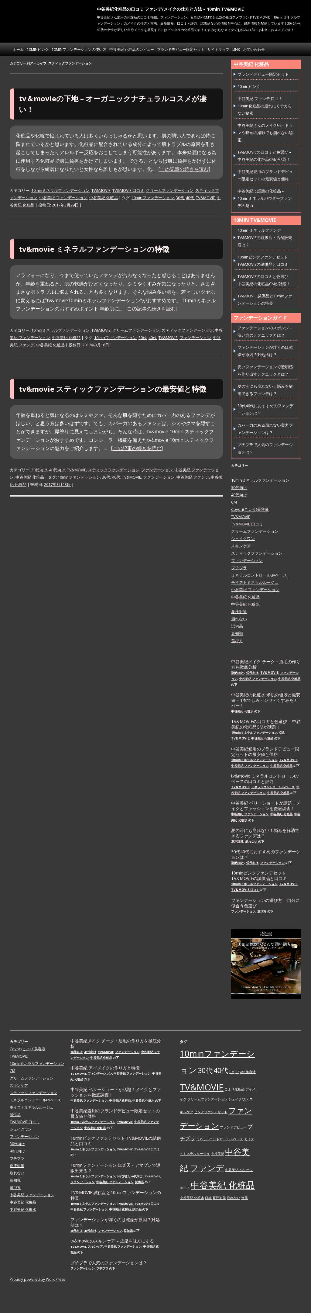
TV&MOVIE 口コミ (128, 190)
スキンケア (241, 546)
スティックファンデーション (187, 330)
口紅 (208, 1198)
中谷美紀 (217, 1154)
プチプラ (239, 567)
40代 (190, 197)
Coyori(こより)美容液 (250, 509)
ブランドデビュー (233, 1127)
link (236, 49)
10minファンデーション (153, 197)
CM (234, 502)
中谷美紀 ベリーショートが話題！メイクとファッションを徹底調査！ (265, 805)
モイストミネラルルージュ (255, 582)
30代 (180, 197)
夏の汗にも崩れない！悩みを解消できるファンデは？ (265, 833)
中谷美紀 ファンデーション (63, 197)
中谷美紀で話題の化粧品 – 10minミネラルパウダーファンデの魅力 (265, 198)
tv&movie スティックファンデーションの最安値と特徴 (112, 389)
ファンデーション (195, 337)
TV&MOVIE (101, 190)
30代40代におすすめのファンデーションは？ (265, 854)
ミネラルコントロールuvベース (259, 575)
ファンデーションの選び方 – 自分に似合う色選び (265, 903)
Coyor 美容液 (245, 1072)
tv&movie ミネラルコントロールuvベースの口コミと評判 (265, 778)
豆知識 (237, 633)
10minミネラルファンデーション (60, 190)
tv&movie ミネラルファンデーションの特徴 (94, 249)
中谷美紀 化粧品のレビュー (131, 49)
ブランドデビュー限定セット (180, 49)
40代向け (57, 470)
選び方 (237, 640)
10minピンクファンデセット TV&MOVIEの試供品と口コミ (259, 875)
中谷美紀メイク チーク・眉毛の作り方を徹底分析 (265, 664)
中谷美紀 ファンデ (192, 477)
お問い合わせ (254, 49)
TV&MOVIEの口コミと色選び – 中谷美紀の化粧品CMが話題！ (265, 724)
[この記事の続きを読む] (184, 169)
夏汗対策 (239, 611)
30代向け (39, 470)
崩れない (239, 619)
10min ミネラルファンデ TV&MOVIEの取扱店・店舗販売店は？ (265, 237)
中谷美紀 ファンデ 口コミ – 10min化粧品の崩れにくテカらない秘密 (265, 106)
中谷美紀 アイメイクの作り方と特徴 (105, 1068)
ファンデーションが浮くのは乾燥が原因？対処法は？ (115, 1222)
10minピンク (38, 49)
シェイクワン (243, 538)
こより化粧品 (234, 1089)
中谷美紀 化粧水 (245, 604)
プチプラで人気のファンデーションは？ (108, 1263)
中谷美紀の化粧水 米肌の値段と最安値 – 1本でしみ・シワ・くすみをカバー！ (265, 700)
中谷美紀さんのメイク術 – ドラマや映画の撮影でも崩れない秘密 (265, 133)
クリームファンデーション (169, 190)
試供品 (237, 626)
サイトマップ (218, 49)
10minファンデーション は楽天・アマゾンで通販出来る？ (115, 1167)
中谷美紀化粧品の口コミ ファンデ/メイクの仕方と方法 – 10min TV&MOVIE (170, 9)
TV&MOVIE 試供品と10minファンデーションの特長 (115, 1195)
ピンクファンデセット (210, 1112)
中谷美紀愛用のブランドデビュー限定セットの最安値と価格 (265, 751)
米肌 (244, 1198)
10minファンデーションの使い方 (79, 49)
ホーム (18, 49)
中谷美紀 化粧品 (103, 197)
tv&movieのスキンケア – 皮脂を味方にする (112, 1241)
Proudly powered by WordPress (37, 1279)
